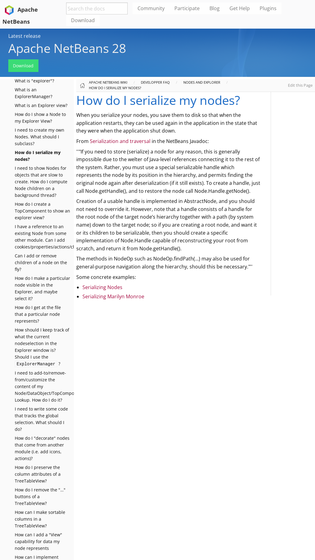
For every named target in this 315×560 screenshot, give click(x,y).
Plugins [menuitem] (268, 8)
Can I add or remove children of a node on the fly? (41, 262)
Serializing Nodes (102, 287)
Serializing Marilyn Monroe (113, 296)
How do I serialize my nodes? (115, 87)
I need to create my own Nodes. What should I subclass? (39, 136)
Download (23, 66)
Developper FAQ (155, 82)
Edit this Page (300, 85)
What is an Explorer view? (41, 105)
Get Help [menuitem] (239, 8)
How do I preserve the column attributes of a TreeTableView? (38, 474)
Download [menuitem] (83, 20)
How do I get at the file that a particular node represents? (38, 314)
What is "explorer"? (34, 81)
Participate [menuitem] (187, 8)
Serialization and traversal (120, 141)
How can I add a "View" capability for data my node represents (38, 541)
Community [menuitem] (151, 8)
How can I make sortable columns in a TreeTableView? (40, 519)
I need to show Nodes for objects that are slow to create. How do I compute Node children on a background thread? (41, 181)
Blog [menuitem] (214, 8)
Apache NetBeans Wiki (108, 82)
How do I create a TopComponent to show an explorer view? (42, 210)
